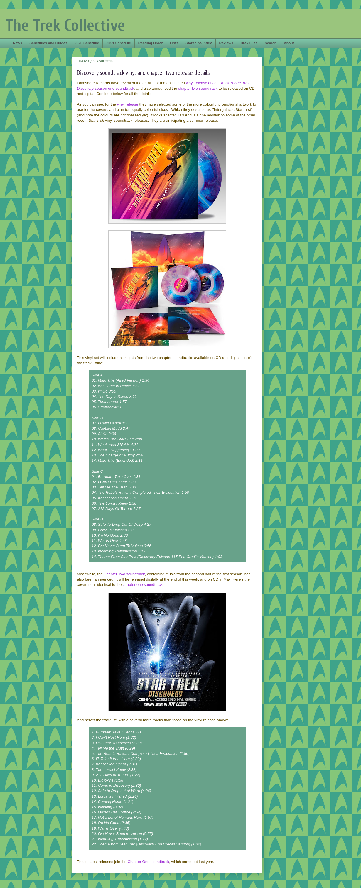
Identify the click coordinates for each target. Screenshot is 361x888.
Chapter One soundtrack (148, 862)
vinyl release (127, 104)
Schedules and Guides (48, 43)
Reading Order (150, 43)
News (17, 43)
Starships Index (198, 43)
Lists (174, 43)
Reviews (226, 43)
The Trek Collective (65, 25)
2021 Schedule (118, 43)
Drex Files (249, 43)
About (289, 43)
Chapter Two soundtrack (124, 574)
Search (270, 43)
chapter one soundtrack (143, 584)
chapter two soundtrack (197, 88)
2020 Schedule (87, 43)
